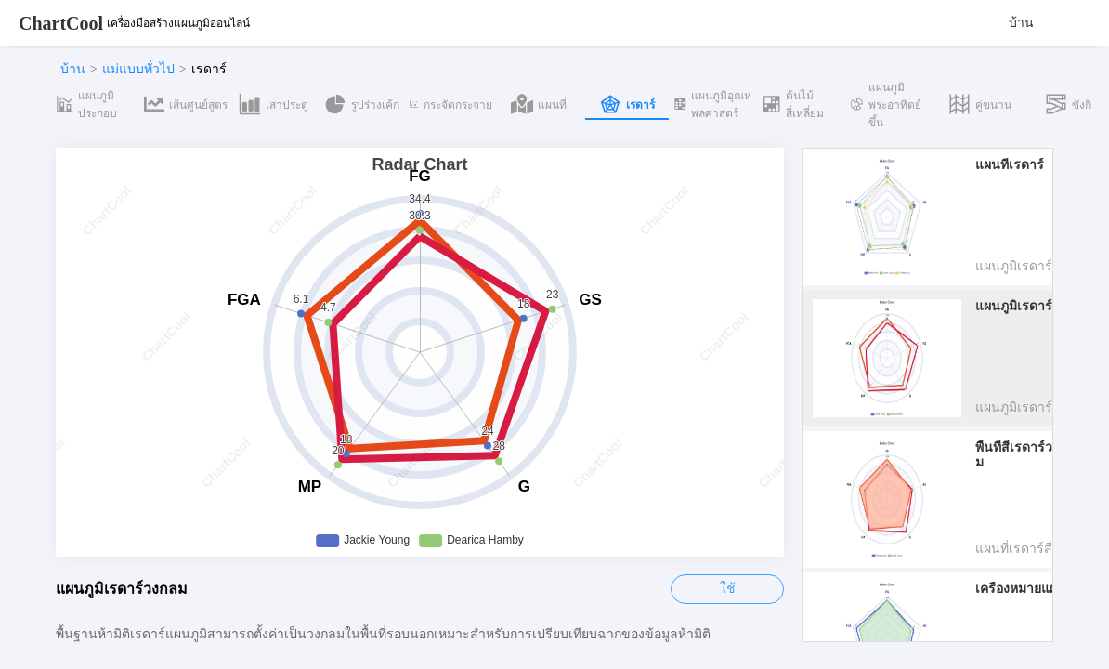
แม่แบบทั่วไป (138, 69)
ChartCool (61, 23)
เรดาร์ (209, 69)
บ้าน (1021, 23)
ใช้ (728, 589)
